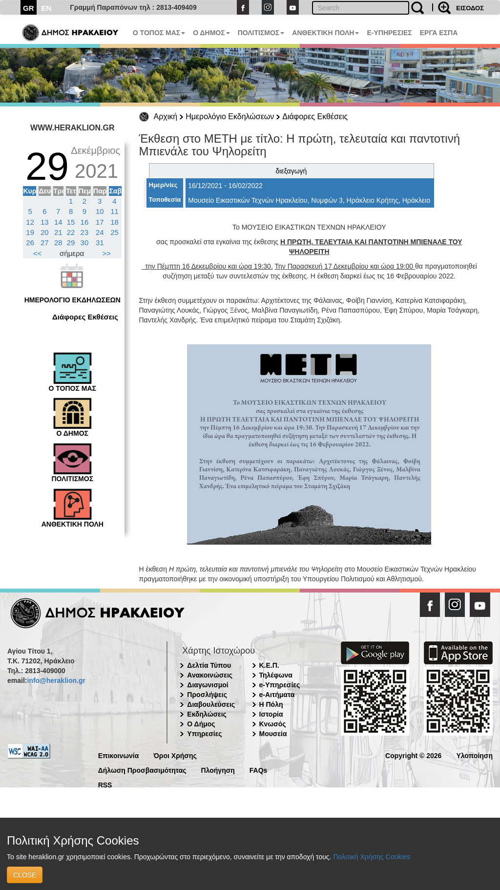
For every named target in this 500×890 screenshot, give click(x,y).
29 (71, 242)
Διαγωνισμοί (207, 685)
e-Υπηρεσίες (279, 685)
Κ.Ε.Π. (269, 665)
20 (45, 232)
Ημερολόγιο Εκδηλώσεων (230, 116)
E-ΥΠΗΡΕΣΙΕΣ (389, 33)
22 (71, 232)
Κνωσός (272, 724)
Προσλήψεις (207, 695)
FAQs (259, 769)
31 (100, 242)
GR (28, 8)
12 (30, 222)
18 (114, 222)
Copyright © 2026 (413, 755)
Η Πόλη (271, 704)
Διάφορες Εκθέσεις (315, 116)
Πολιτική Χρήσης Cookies (371, 857)
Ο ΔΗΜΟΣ (211, 33)
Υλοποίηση (474, 755)
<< (37, 253)
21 (58, 232)
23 (85, 232)
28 (58, 242)
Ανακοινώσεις (209, 675)
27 (45, 242)
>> (107, 253)
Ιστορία (271, 714)
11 (114, 211)
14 (58, 222)
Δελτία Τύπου (209, 665)
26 (30, 242)
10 (100, 211)
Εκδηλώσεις (207, 714)
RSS (105, 784)
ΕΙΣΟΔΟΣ (470, 8)
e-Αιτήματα (277, 695)
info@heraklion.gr (56, 680)
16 (85, 222)
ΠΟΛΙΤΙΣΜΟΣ (261, 33)
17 (100, 222)
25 (114, 232)
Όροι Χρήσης (175, 755)
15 (71, 222)
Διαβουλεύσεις (211, 704)
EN (47, 8)
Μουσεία (273, 734)
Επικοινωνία (118, 755)
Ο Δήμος (201, 724)
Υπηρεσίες (204, 734)
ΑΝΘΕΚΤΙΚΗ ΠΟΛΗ (325, 33)
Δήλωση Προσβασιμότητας (142, 769)
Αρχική (166, 116)
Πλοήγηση (218, 769)
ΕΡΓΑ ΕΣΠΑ (439, 33)
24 (100, 232)
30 (85, 242)
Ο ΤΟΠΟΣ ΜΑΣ (159, 33)
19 (30, 232)
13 (45, 222)
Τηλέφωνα (275, 675)
